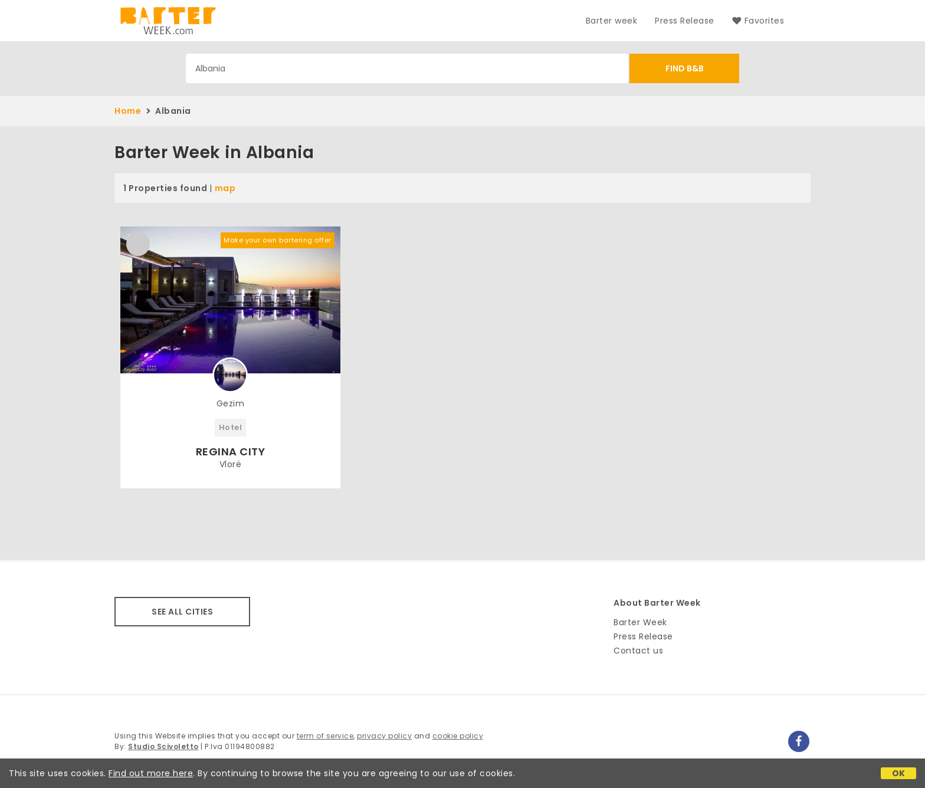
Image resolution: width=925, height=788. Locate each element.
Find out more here (151, 773)
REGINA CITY (230, 451)
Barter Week (640, 622)
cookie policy (458, 736)
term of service (325, 736)
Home (127, 111)
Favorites (758, 21)
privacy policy (384, 736)
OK (899, 773)
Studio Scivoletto (163, 746)
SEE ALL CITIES (182, 612)
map (225, 188)
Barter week (612, 21)
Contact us (638, 650)
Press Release (684, 21)
